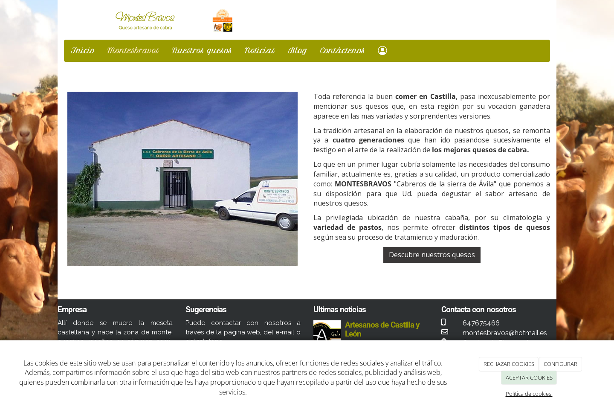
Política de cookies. (529, 394)
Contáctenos (342, 50)
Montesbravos (133, 50)
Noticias (260, 50)
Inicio (83, 50)
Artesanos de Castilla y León (382, 329)
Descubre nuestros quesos (432, 254)
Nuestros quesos (202, 50)
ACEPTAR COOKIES (529, 377)
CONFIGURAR (560, 364)
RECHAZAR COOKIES (509, 364)
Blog (297, 50)
